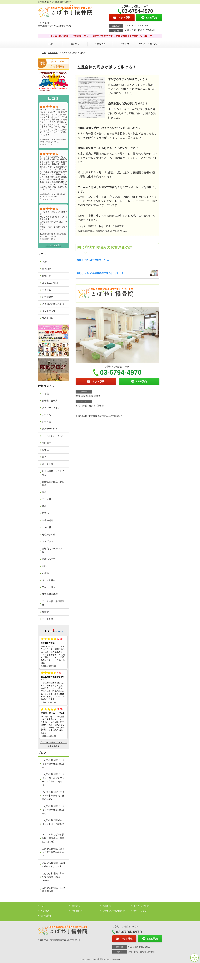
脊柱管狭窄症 (48, 534)
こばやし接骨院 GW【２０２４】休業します (53, 824)
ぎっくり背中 (48, 580)
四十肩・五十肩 (50, 400)
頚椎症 (45, 612)
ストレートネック (51, 407)
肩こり (45, 457)
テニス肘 (46, 499)
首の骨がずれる (50, 429)
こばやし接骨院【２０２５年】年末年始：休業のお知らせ (53, 795)
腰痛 (44, 492)
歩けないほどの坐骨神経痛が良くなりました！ (100, 273)
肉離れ (45, 566)
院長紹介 (46, 269)
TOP (50, 44)
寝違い (45, 513)
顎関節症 (46, 443)
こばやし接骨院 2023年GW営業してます (53, 865)
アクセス (124, 44)
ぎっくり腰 (47, 464)
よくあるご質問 (50, 283)
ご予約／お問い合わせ (149, 44)
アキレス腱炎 (48, 587)
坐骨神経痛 (47, 520)
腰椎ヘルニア (48, 559)
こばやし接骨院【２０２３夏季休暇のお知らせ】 (53, 852)
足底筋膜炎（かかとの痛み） (53, 473)
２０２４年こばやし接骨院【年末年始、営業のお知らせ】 (53, 838)
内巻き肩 (46, 422)
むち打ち (46, 415)
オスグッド (47, 541)
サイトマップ (48, 311)
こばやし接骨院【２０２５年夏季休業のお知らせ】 (53, 764)
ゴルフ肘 (46, 527)
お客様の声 (100, 44)
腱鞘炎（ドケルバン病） (52, 550)
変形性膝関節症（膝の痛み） (53, 483)
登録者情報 (47, 318)
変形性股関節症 (50, 594)
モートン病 (47, 619)
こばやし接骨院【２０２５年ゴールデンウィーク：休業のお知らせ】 (53, 779)
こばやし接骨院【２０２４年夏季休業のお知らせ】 (53, 810)
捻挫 (44, 506)
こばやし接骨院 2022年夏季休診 (53, 889)
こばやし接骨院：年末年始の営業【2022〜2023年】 (53, 877)
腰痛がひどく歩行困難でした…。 (93, 260)
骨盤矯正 (46, 450)
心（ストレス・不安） (53, 436)
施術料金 (75, 44)
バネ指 (45, 393)
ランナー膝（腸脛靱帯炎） (53, 603)
